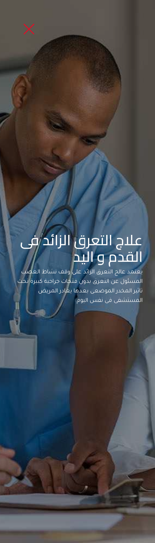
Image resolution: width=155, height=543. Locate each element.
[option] (77, 271)
